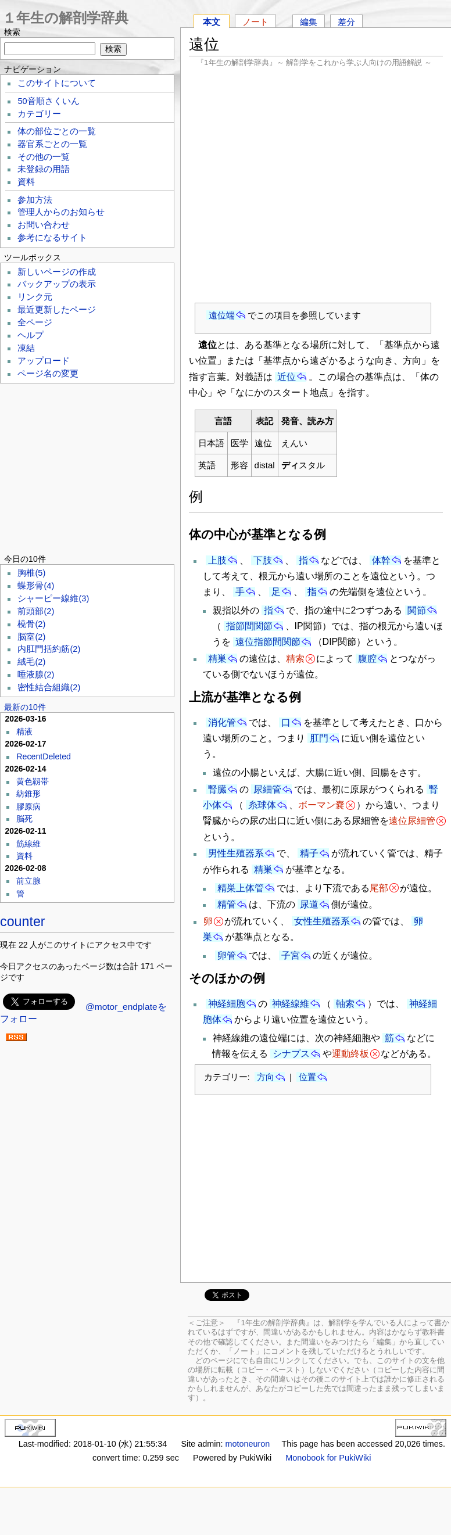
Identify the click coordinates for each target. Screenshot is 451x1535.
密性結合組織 (48, 687)
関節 (416, 610)
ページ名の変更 (47, 373)
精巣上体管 (240, 888)
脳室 (31, 636)
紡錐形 (28, 793)
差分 (346, 22)
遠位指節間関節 (267, 642)
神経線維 (290, 1004)
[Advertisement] (316, 184)
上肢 (217, 560)
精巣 (217, 659)
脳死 (24, 818)
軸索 (345, 1004)
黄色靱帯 (32, 781)
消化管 (222, 722)
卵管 (226, 955)
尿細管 (267, 789)
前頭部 (35, 611)
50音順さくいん (48, 101)
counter (22, 921)
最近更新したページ (56, 309)
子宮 (290, 955)
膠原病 (28, 806)
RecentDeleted (43, 756)
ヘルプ (30, 335)
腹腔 (367, 659)
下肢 (262, 560)
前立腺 (28, 880)
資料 (26, 182)
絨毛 (31, 661)
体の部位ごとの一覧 (56, 131)
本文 (211, 22)
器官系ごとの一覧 (52, 144)
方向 (265, 1077)
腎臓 (217, 789)
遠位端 (222, 315)
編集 (308, 22)
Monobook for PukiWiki (328, 1457)
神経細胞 (226, 1004)
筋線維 (28, 843)
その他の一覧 (43, 157)
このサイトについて (56, 83)
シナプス (291, 1054)
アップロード (43, 360)
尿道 (309, 904)
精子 (309, 853)
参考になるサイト (52, 237)
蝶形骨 (35, 585)
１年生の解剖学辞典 (65, 18)
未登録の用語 (43, 169)
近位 (286, 377)
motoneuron (247, 1443)
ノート (255, 22)
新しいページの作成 (56, 272)
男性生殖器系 (236, 853)
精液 (24, 731)
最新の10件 (25, 707)
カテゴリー (39, 114)
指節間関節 (249, 626)
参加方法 (34, 200)
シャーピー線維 (53, 598)
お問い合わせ (43, 224)
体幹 (381, 560)
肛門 (319, 738)
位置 (307, 1077)
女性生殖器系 (322, 921)
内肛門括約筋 (48, 649)
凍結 (26, 348)
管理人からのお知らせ (61, 212)
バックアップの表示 (56, 284)
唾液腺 (35, 674)
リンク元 (34, 297)
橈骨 (31, 624)
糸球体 (262, 805)
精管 (226, 904)
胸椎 (31, 573)
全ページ (34, 322)
